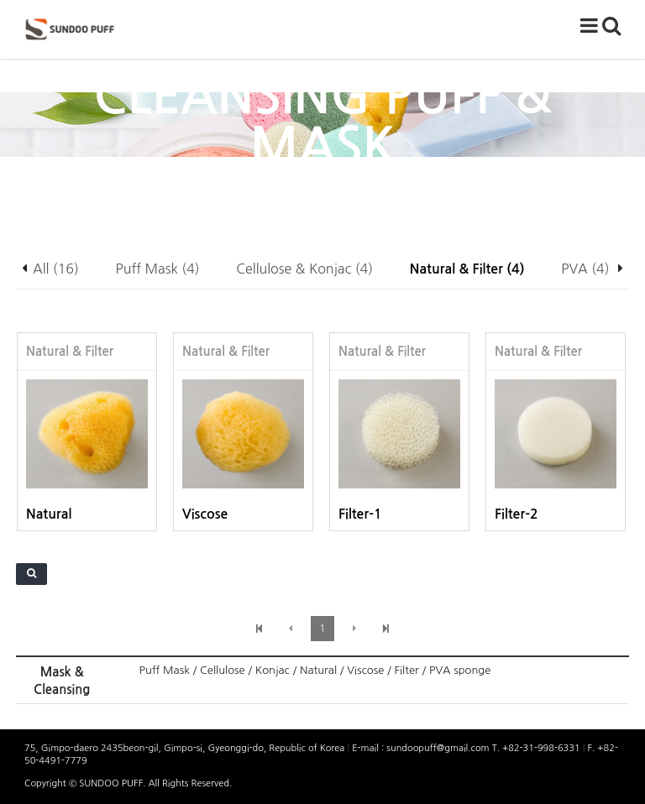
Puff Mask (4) (158, 268)
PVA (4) (585, 268)
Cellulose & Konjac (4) (304, 268)
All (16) (56, 268)
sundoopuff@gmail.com (438, 748)
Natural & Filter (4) (467, 269)
